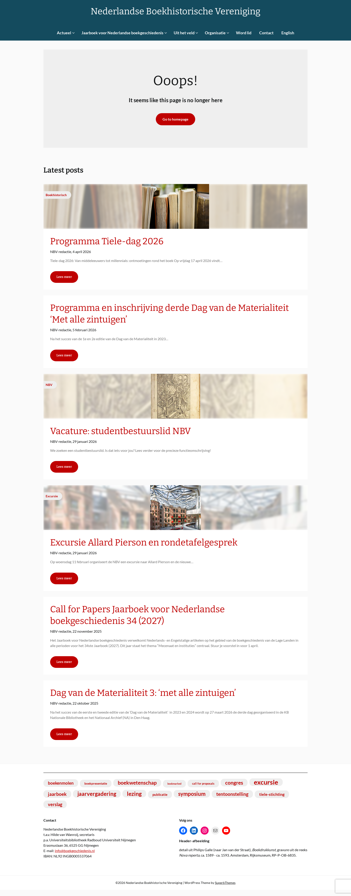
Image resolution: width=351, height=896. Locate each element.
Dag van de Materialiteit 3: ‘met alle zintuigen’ (143, 698)
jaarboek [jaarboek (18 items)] (57, 800)
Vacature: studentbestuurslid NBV (120, 433)
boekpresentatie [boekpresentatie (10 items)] (95, 789)
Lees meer (64, 278)
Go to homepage (175, 119)
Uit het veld (184, 32)
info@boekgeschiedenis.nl (75, 857)
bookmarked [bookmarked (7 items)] (174, 789)
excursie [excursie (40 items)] (266, 788)
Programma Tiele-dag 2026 (106, 241)
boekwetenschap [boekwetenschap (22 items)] (137, 789)
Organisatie (215, 32)
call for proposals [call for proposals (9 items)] (203, 789)
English (287, 32)
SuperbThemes (225, 889)
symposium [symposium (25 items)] (191, 799)
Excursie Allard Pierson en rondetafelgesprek (144, 545)
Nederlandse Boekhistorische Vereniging (175, 11)
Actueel (64, 32)
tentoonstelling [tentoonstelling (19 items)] (232, 800)
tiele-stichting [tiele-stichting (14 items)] (272, 800)
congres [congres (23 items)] (234, 789)
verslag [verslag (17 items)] (55, 810)
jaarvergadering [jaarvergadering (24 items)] (96, 799)
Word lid (243, 32)
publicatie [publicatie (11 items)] (159, 801)
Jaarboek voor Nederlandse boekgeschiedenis (122, 32)
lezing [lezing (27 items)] (134, 799)
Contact (266, 32)
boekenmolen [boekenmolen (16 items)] (61, 789)
